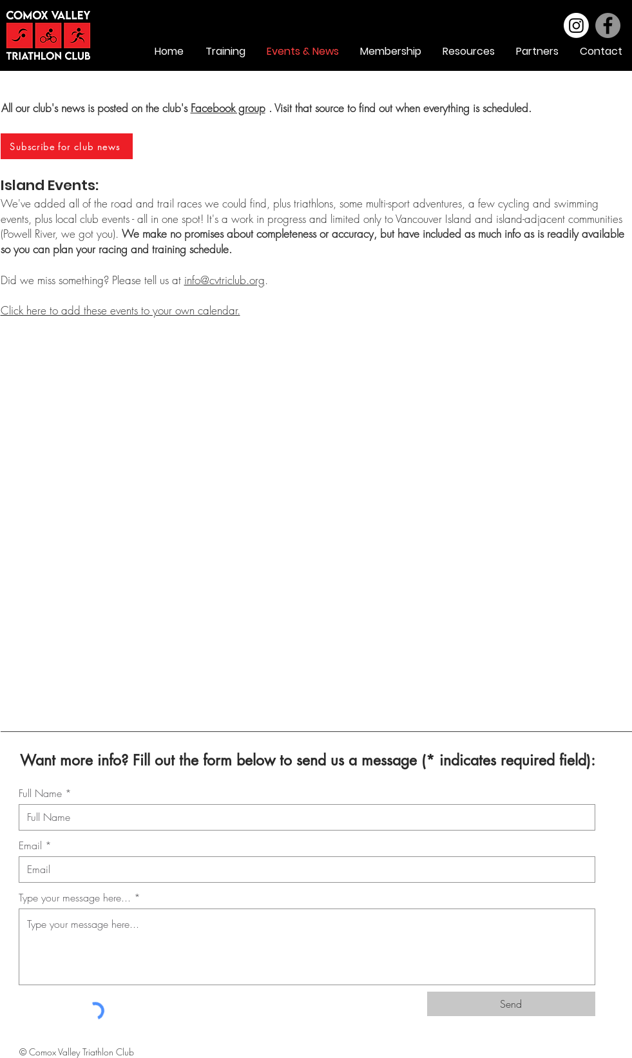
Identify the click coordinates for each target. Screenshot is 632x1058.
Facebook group (228, 108)
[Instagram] (576, 25)
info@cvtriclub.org (224, 280)
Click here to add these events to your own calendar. (120, 310)
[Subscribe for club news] (67, 146)
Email (30, 845)
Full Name (40, 793)
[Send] (511, 1004)
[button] (467, 51)
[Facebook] (607, 25)
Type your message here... (75, 897)
